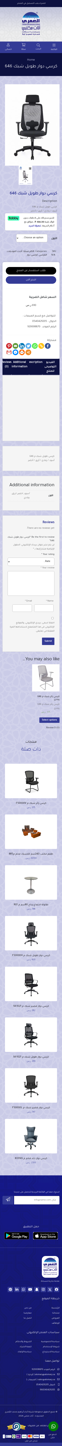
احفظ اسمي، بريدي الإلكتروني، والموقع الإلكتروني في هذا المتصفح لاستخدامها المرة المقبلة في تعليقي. (32, 627)
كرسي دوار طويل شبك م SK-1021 (31, 1057)
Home (31, 60)
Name (50, 601)
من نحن (28, 1308)
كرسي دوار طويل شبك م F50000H (31, 955)
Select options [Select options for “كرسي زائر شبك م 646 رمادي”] (49, 720)
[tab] (50, 367)
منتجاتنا (56, 1313)
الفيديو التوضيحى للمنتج (50, 367)
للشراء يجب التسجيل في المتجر (31, 3)
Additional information (19, 364)
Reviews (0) (6, 364)
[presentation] (34, 1213)
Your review (47, 568)
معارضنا (28, 1313)
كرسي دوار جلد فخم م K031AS (31, 1158)
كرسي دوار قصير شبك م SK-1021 (31, 1006)
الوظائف (56, 1323)
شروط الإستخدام (51, 1347)
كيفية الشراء (26, 1347)
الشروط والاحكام (24, 1342)
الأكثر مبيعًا (28, 251)
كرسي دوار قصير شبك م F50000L (31, 1108)
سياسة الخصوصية (50, 1342)
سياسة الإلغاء (25, 1352)
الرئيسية (56, 1308)
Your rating (47, 554)
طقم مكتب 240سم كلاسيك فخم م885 (31, 854)
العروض (56, 1318)
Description (34, 362)
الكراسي (43, 255)
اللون (54, 238)
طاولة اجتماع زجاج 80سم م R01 (31, 905)
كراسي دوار (32, 255)
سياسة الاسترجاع (51, 1352)
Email (28, 601)
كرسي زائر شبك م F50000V (31, 803)
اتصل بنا (28, 1318)
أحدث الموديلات (14, 251)
